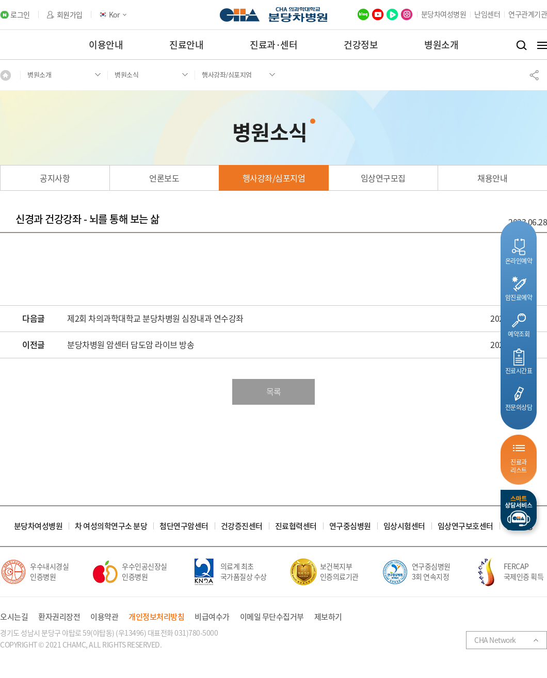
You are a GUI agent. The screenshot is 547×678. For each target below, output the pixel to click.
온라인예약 (519, 260)
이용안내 (106, 45)
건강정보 (361, 45)
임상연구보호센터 (465, 526)
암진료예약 (519, 297)
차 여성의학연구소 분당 (111, 526)
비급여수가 (212, 617)
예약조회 (518, 333)
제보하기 (328, 617)
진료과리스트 (518, 465)
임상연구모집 (383, 178)
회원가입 (70, 15)
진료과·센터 (273, 45)
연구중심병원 (350, 526)
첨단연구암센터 (183, 526)
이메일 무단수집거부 (272, 617)
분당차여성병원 (443, 14)
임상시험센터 (404, 526)
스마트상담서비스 (519, 510)
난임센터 (487, 14)
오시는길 (14, 617)
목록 (273, 391)
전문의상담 (519, 407)
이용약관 (104, 617)
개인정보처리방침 (156, 617)
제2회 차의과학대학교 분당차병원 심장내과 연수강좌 (155, 318)
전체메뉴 (542, 45)
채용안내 (492, 178)
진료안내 (186, 45)
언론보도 (164, 178)
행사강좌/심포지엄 (274, 178)
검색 (521, 45)
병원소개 (441, 45)
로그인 (20, 15)
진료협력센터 (296, 526)
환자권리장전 (59, 617)
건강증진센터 (242, 526)
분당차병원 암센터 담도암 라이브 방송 (130, 345)
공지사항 (55, 178)
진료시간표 (519, 370)
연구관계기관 (527, 14)
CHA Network (495, 640)
